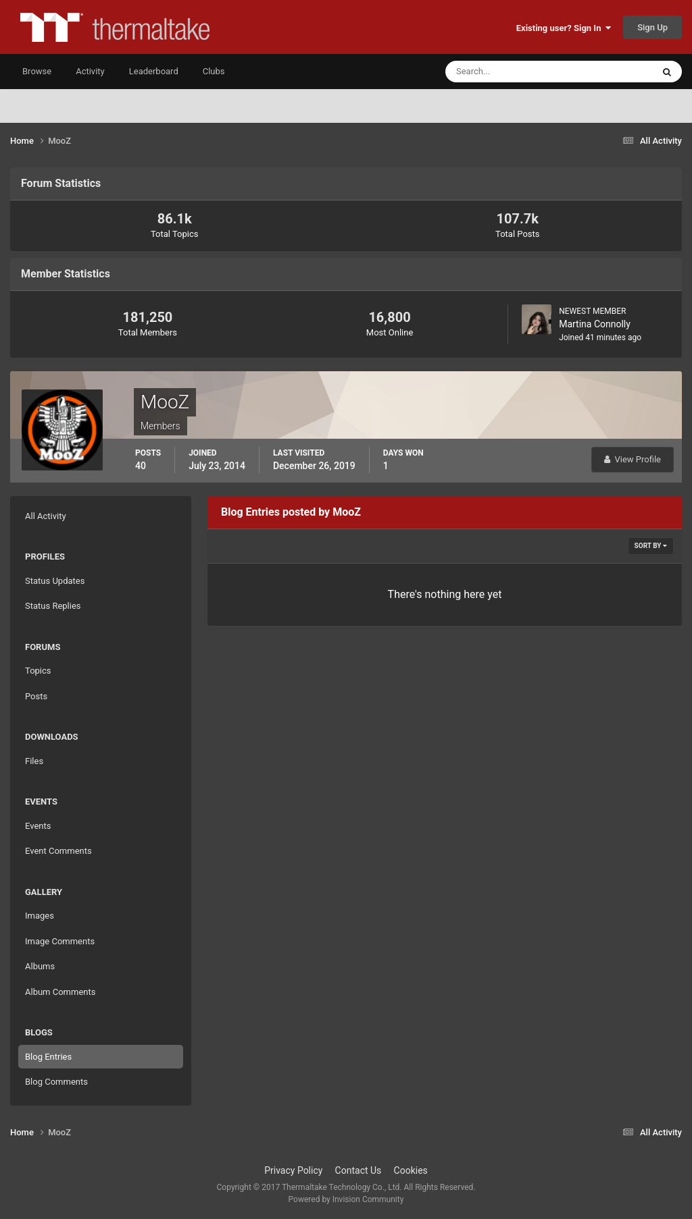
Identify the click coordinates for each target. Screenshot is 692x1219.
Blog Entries (48, 1057)
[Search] (507, 71)
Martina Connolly (595, 324)
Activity (90, 71)
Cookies (411, 1170)
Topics (38, 671)
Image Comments (60, 941)
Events (38, 826)
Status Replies (53, 606)
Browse (36, 71)
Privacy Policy (293, 1170)
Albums (40, 966)
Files (34, 761)
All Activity (45, 516)
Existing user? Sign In (563, 28)
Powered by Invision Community (346, 1199)
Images (39, 916)
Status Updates (54, 581)
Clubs (214, 71)
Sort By (651, 545)
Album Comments (60, 992)
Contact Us (358, 1170)
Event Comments (58, 851)
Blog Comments (56, 1082)
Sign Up (652, 27)
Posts (36, 696)
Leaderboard (153, 71)
